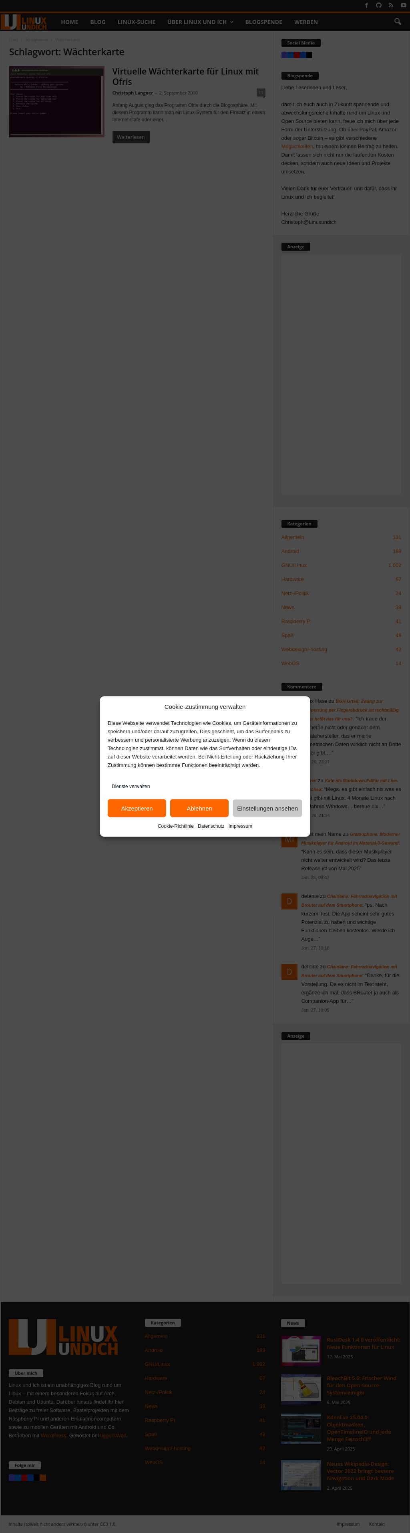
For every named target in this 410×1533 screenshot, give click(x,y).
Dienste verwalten (131, 786)
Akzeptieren (137, 808)
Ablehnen (199, 808)
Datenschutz (211, 826)
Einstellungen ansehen (267, 808)
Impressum (240, 826)
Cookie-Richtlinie (176, 826)
